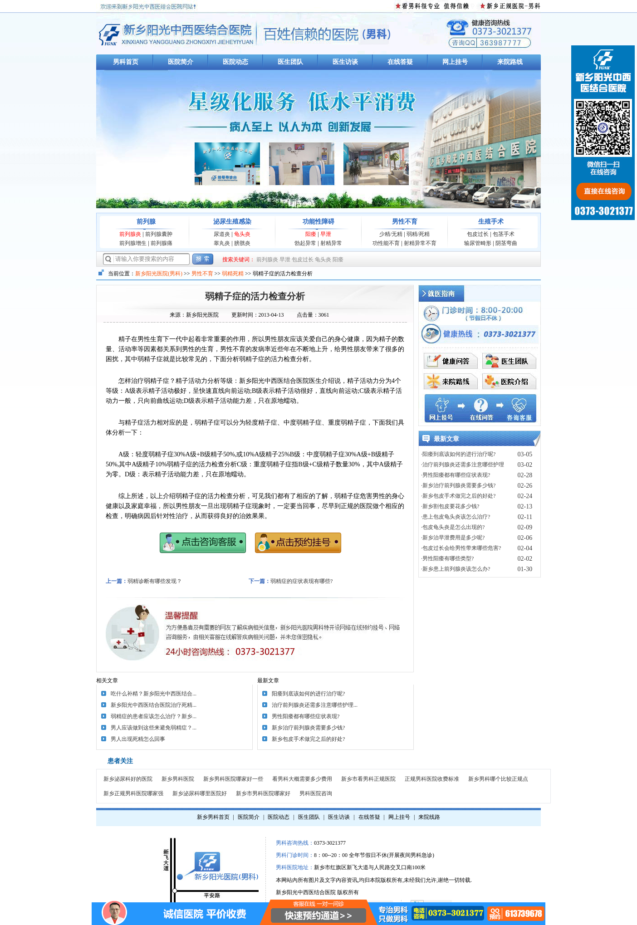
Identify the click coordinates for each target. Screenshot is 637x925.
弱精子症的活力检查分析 (255, 296)
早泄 (325, 234)
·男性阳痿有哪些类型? (447, 558)
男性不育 (404, 221)
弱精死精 (233, 273)
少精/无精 (390, 234)
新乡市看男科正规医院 (368, 779)
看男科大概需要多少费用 (302, 779)
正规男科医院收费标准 (432, 779)
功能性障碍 (318, 221)
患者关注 (120, 761)
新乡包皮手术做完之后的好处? (308, 739)
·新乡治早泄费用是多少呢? (453, 537)
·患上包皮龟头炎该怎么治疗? (455, 517)
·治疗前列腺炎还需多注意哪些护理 (462, 464)
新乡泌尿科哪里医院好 (199, 793)
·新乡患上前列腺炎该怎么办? (455, 569)
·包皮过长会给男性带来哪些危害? (461, 548)
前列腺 (146, 221)
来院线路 (429, 817)
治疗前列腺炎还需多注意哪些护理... (315, 705)
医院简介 (180, 62)
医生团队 (290, 62)
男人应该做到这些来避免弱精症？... (153, 727)
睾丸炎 (222, 243)
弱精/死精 (418, 234)
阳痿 (310, 234)
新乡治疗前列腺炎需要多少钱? (308, 727)
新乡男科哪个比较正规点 (498, 779)
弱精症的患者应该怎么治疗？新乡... (153, 716)
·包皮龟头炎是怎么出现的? (453, 527)
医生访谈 (345, 62)
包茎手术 (503, 234)
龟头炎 (242, 234)
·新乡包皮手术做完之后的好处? (458, 496)
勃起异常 (305, 243)
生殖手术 (491, 221)
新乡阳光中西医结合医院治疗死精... (153, 705)
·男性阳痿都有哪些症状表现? (455, 475)
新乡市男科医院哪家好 (263, 793)
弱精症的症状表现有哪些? (301, 581)
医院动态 (235, 62)
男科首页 (125, 62)
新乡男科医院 (178, 779)
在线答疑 (400, 62)
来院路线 (510, 62)
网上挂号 (455, 62)
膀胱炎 (242, 243)
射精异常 (331, 243)
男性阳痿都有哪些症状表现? (305, 716)
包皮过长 (478, 234)
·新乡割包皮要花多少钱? (450, 506)
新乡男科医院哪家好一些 (233, 779)
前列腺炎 (130, 234)
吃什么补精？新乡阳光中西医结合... (153, 693)
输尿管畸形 (477, 243)
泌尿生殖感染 (232, 221)
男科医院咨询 (315, 793)
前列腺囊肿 (158, 234)
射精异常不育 (420, 243)
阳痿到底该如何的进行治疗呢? (308, 693)
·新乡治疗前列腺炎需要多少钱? (458, 485)
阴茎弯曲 (506, 243)
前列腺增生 (133, 243)
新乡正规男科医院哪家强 (133, 793)
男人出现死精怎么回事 (138, 739)
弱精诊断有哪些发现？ (154, 581)
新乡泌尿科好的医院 (127, 779)
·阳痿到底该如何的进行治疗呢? (458, 454)
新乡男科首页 (213, 817)
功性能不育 (386, 243)
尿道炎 (222, 234)
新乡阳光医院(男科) (158, 273)
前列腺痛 (161, 243)
